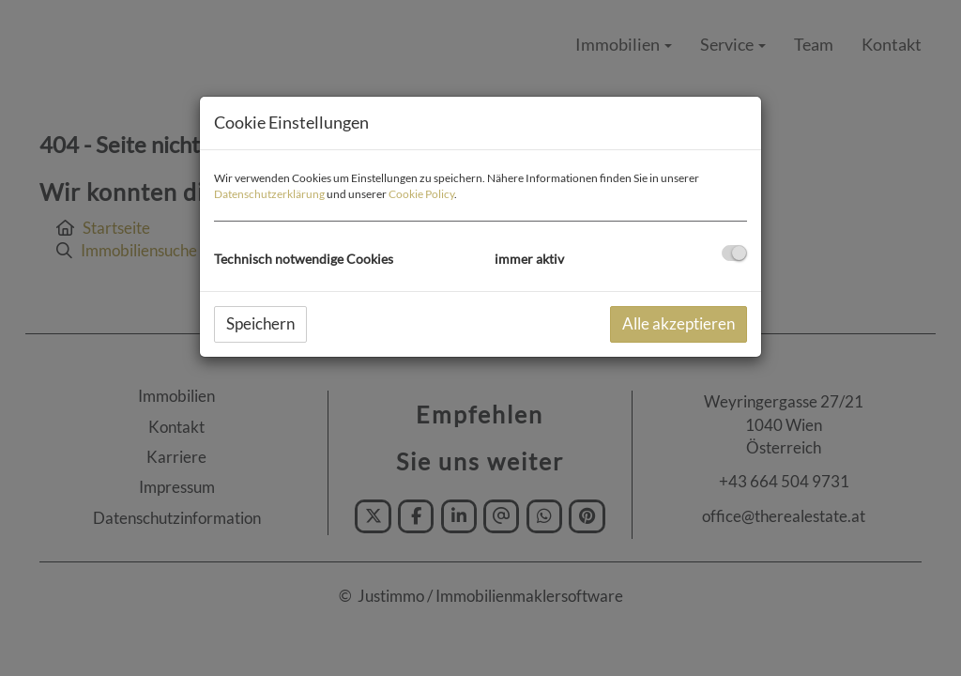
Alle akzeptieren (678, 323)
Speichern (260, 323)
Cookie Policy (421, 194)
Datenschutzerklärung (269, 194)
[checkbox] (734, 253)
